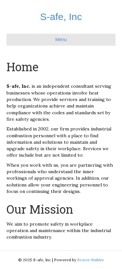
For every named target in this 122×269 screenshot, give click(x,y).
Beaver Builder (90, 259)
